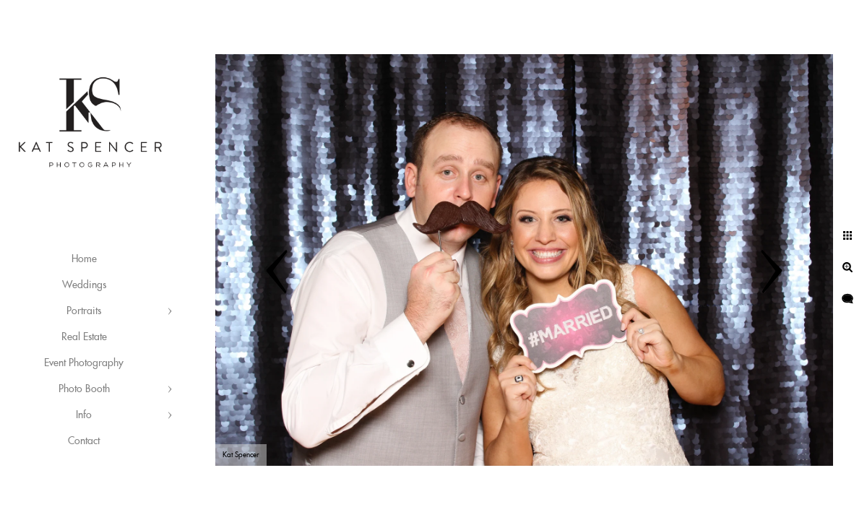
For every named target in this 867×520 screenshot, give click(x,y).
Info (84, 415)
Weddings (84, 285)
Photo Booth (84, 389)
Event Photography (84, 363)
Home (84, 259)
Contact (84, 441)
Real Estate (84, 337)
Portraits (83, 311)
